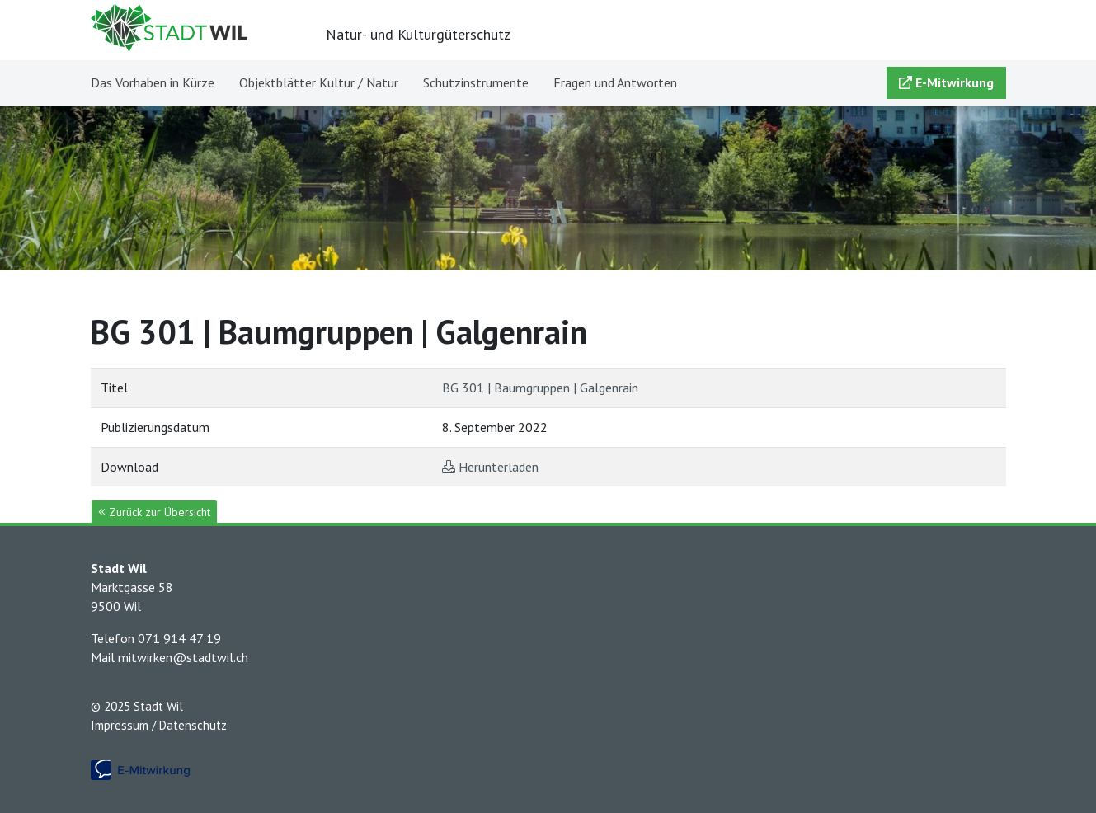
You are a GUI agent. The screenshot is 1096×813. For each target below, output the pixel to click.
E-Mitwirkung (946, 82)
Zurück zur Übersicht (154, 512)
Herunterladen (499, 466)
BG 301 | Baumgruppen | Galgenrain (540, 387)
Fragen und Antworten (615, 82)
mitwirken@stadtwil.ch (183, 657)
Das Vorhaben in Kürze (152, 82)
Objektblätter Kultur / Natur (318, 82)
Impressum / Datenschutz (159, 725)
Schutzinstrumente (476, 82)
